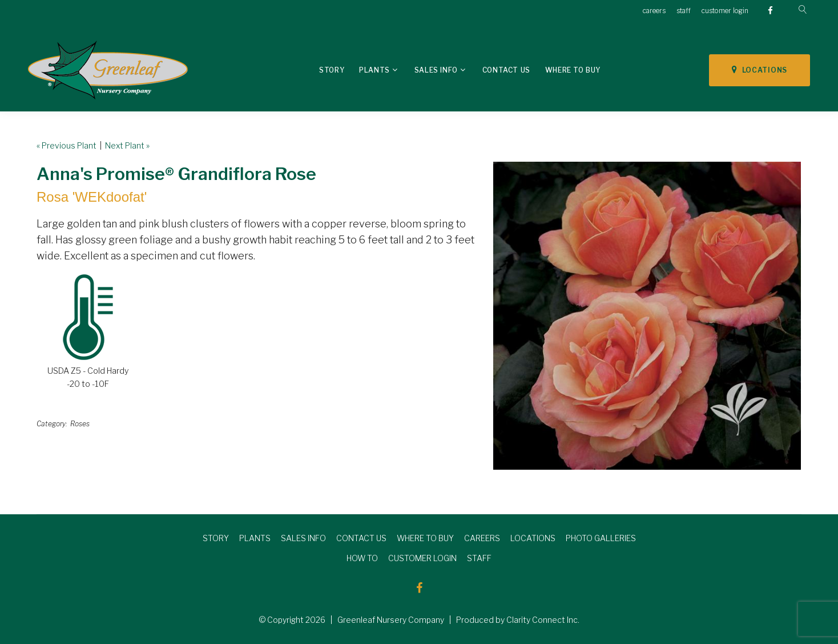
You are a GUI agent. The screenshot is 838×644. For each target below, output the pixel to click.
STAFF (479, 558)
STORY (216, 538)
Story (331, 70)
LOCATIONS (759, 69)
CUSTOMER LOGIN (422, 558)
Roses (80, 423)
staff (683, 10)
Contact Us (506, 70)
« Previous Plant (66, 145)
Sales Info (436, 70)
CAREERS (482, 538)
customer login (725, 10)
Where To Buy (573, 70)
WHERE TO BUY (425, 538)
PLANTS (255, 538)
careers (654, 10)
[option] (647, 316)
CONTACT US (361, 538)
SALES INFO (303, 538)
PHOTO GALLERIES (601, 538)
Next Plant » (127, 145)
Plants (374, 70)
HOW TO (362, 558)
